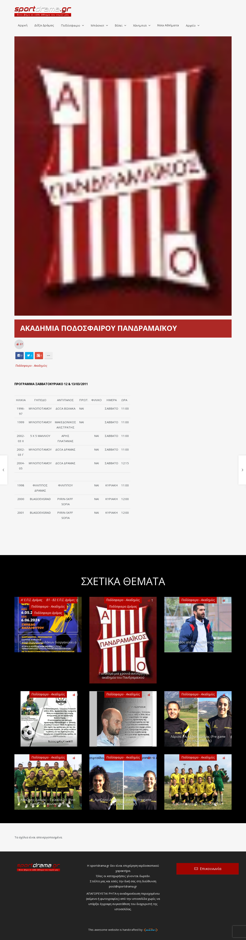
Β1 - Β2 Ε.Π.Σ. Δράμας (60, 600)
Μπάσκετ (97, 25)
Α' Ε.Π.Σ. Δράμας (31, 600)
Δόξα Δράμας (44, 25)
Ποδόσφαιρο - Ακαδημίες (31, 365)
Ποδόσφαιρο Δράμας (48, 613)
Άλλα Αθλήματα (168, 25)
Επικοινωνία (210, 868)
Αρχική (22, 25)
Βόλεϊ (118, 25)
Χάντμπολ (140, 25)
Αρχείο (191, 25)
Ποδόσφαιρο (70, 25)
